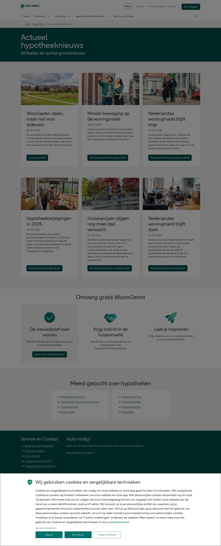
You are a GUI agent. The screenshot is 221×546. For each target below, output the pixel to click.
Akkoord (49, 534)
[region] (110, 509)
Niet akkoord (78, 534)
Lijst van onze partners (46, 528)
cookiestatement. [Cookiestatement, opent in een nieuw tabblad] (118, 522)
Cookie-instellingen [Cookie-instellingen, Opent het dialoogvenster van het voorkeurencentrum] (107, 534)
